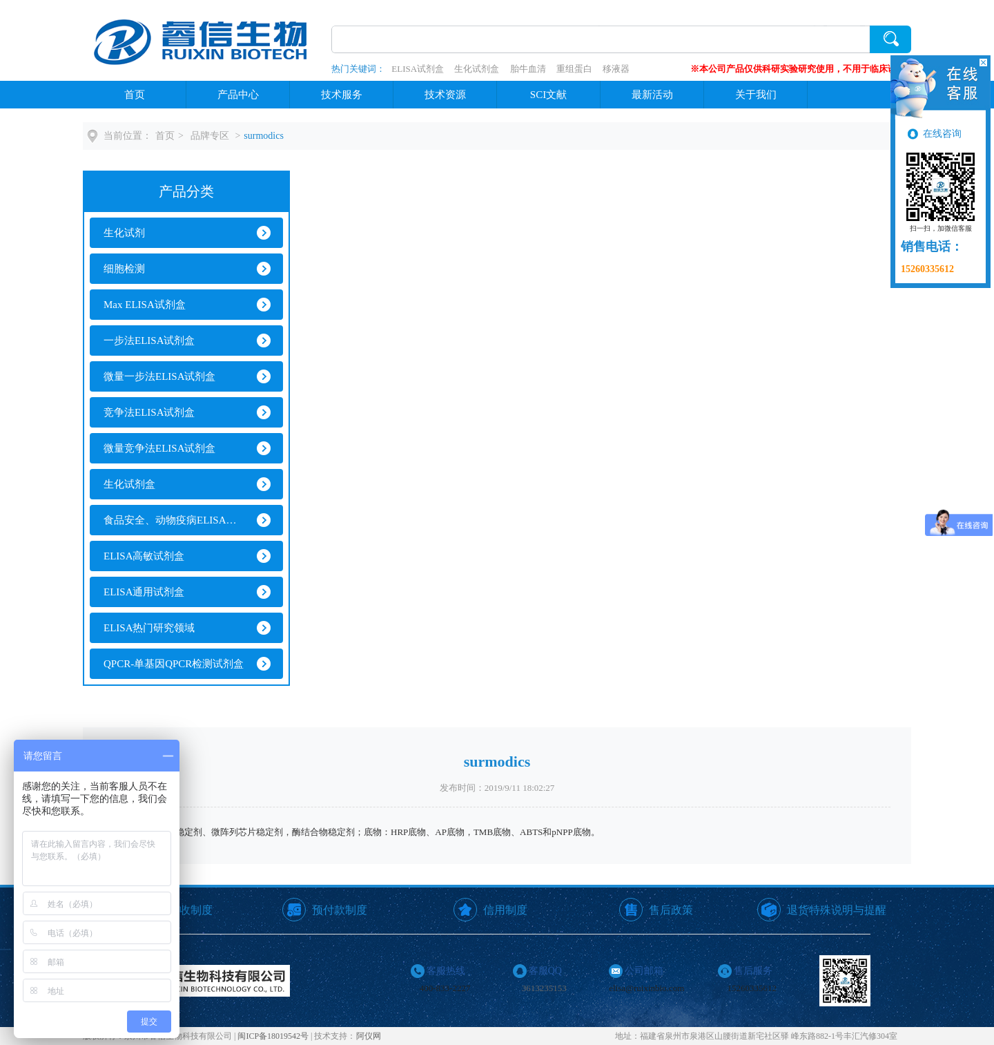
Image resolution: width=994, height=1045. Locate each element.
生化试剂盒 (476, 69)
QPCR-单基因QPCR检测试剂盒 (174, 663)
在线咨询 (942, 133)
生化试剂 (124, 232)
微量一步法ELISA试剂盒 (160, 376)
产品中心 (238, 94)
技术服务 (341, 94)
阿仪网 (368, 1036)
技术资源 (445, 94)
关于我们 (756, 94)
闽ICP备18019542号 (273, 1036)
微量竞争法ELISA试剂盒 (160, 448)
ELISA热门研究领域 (149, 627)
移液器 (616, 69)
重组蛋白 (574, 69)
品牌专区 (210, 136)
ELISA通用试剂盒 (144, 591)
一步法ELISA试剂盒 (149, 340)
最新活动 (652, 94)
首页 (134, 94)
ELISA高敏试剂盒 (144, 556)
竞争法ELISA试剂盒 (149, 412)
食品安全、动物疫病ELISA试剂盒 (174, 520)
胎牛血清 (528, 69)
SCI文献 (548, 94)
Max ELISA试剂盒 (145, 304)
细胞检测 (124, 268)
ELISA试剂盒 (417, 69)
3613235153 (544, 988)
